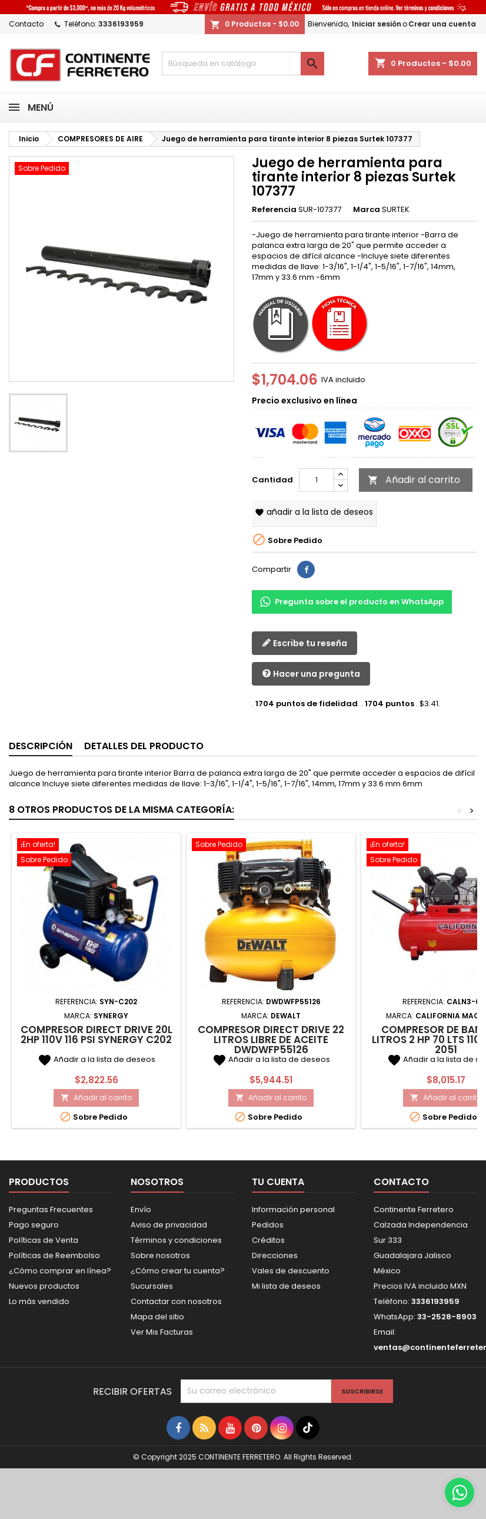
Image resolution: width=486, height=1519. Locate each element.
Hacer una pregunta (311, 674)
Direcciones (275, 1255)
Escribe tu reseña (304, 643)
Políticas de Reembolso (54, 1255)
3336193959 (121, 24)
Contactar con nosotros (176, 1301)
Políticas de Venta (43, 1240)
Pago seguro (34, 1224)
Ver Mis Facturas (162, 1332)
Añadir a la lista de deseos (314, 512)
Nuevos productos (44, 1286)
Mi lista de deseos (286, 1286)
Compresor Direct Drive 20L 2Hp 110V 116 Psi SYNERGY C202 (96, 1034)
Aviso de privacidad (169, 1224)
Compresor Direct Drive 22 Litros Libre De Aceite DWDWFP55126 (271, 1039)
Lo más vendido (39, 1301)
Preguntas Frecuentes (51, 1209)
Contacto (26, 24)
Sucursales (152, 1286)
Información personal (293, 1209)
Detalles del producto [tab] (144, 746)
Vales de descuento (290, 1270)
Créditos (268, 1240)
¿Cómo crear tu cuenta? (178, 1270)
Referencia (274, 209)
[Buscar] (243, 63)
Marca (366, 209)
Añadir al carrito (414, 480)
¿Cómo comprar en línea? (60, 1270)
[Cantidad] (316, 480)
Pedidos (268, 1224)
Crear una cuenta (442, 24)
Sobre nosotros (160, 1255)
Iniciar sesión (376, 24)
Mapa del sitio (157, 1316)
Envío (141, 1209)
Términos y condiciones (176, 1240)
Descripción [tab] (40, 746)
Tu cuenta (278, 1182)
